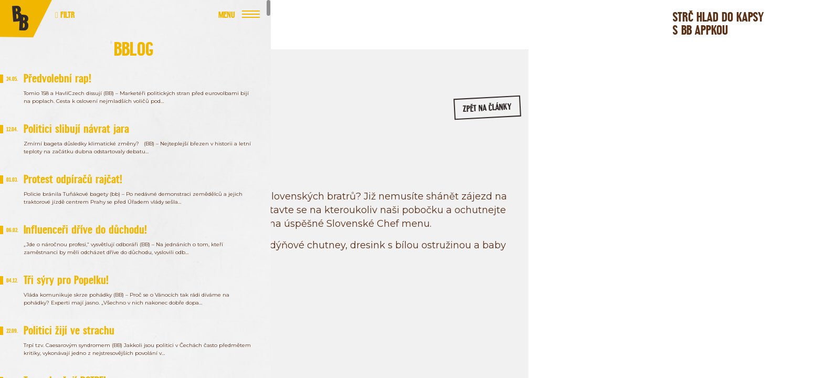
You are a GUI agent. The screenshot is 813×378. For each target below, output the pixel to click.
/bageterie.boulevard (606, 177)
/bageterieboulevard (688, 177)
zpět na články (470, 113)
